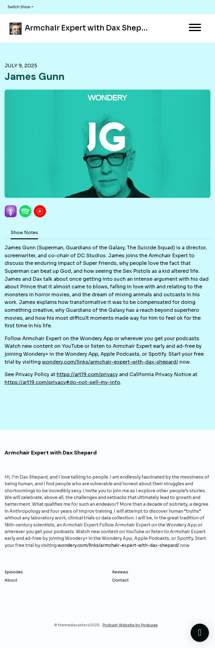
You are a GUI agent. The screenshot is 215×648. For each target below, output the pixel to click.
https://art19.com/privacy (87, 374)
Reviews (120, 572)
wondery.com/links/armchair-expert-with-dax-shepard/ (110, 362)
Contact (120, 580)
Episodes (14, 572)
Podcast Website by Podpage (130, 625)
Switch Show (19, 6)
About (11, 580)
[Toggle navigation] (195, 28)
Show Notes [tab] (24, 232)
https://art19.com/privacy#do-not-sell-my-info (62, 382)
